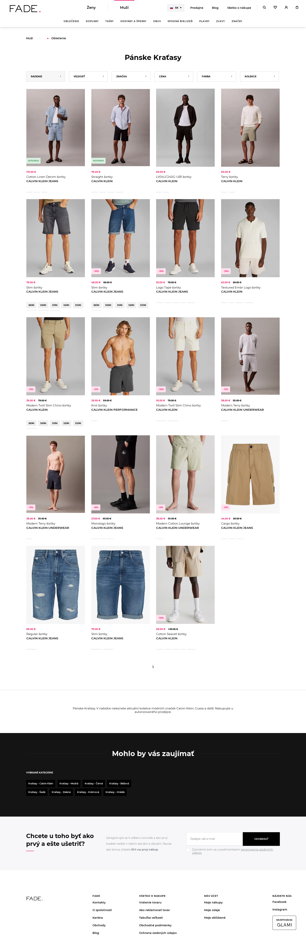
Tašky (109, 21)
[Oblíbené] (275, 8)
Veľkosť (79, 76)
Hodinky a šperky (133, 21)
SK (174, 7)
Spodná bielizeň (180, 21)
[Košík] (297, 8)
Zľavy (220, 21)
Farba (206, 76)
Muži (124, 8)
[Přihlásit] (286, 8)
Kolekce (250, 76)
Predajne (196, 8)
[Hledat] (264, 8)
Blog (215, 8)
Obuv (157, 21)
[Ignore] (233, 802)
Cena (162, 76)
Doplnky (92, 21)
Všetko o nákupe (239, 8)
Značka (121, 76)
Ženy (91, 8)
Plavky (204, 21)
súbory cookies (109, 928)
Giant (294, 929)
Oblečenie (71, 21)
